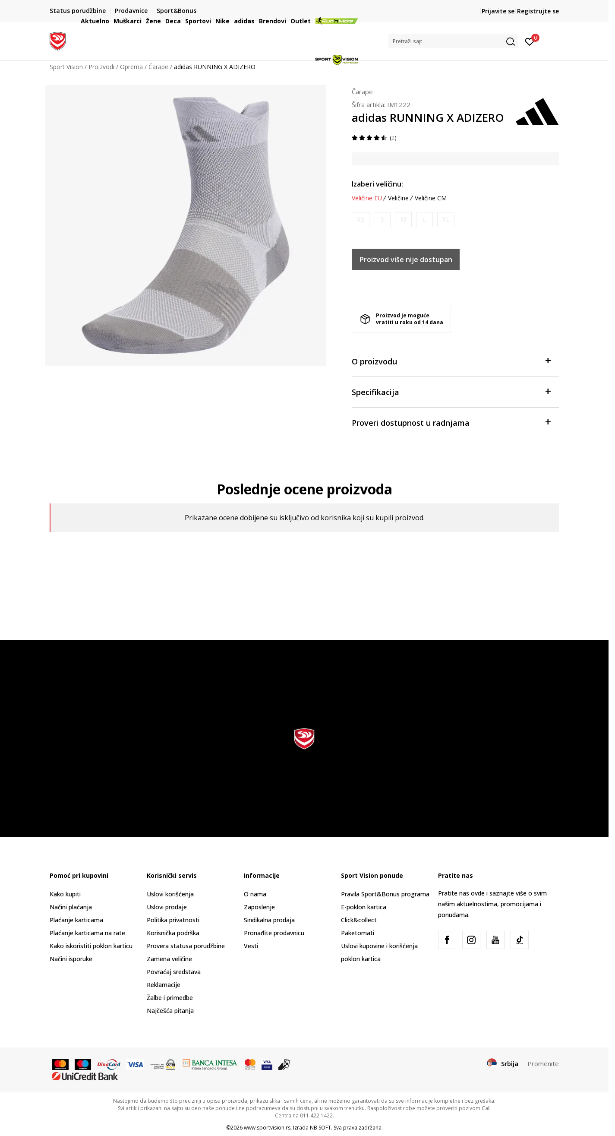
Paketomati (357, 933)
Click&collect (359, 920)
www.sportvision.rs (267, 1127)
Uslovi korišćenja (170, 894)
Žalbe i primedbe (170, 998)
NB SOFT (320, 1127)
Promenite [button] (543, 1063)
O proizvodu (451, 361)
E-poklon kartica (363, 907)
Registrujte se (538, 11)
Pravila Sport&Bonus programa (385, 894)
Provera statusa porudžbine (186, 946)
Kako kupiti (65, 894)
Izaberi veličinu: (377, 184)
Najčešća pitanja (170, 1010)
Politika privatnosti (173, 920)
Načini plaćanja (71, 907)
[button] (453, 41)
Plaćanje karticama (76, 920)
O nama (255, 894)
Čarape (362, 91)
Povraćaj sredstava (174, 972)
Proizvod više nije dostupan (406, 259)
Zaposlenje (259, 907)
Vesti (251, 946)
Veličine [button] (398, 198)
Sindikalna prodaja (269, 920)
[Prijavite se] (529, 41)
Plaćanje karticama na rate (87, 933)
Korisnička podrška (173, 933)
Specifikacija (451, 391)
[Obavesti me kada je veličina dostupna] (360, 219)
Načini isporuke (71, 959)
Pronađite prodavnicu (274, 933)
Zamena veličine (169, 959)
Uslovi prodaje (167, 907)
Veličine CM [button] (431, 198)
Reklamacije (163, 985)
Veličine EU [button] (367, 198)
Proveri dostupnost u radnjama (451, 422)
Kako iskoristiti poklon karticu (91, 946)
